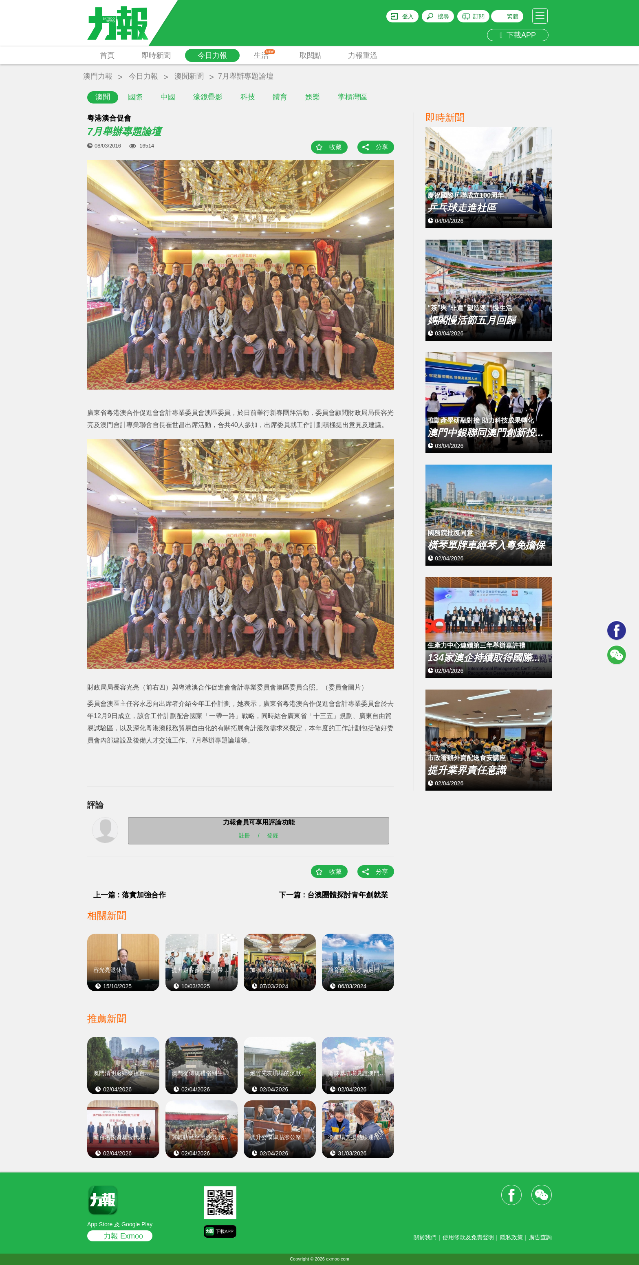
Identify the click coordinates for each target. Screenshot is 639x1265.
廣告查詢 (540, 1237)
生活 (264, 54)
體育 (280, 97)
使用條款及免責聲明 (468, 1237)
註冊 (244, 835)
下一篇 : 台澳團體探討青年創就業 (333, 895)
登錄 (272, 835)
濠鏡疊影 (208, 97)
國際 (135, 97)
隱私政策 (511, 1237)
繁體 (512, 16)
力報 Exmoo (123, 1236)
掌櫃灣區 (352, 97)
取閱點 (311, 55)
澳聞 (102, 97)
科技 (247, 97)
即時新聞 (156, 55)
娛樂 (312, 97)
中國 (168, 97)
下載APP (518, 35)
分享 (382, 146)
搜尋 (443, 16)
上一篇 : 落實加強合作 (129, 895)
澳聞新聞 (189, 76)
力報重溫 (362, 55)
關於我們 (425, 1237)
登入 (408, 16)
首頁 (107, 55)
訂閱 (479, 16)
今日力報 (212, 55)
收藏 (335, 146)
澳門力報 (97, 76)
